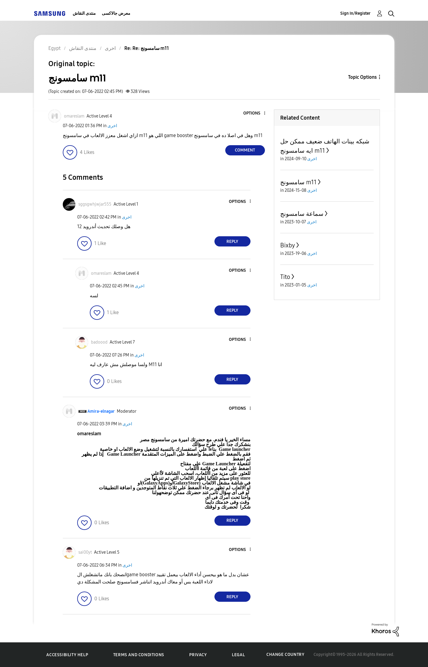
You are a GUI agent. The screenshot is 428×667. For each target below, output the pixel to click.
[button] (254, 113)
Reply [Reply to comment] (232, 241)
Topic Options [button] (362, 77)
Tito (285, 276)
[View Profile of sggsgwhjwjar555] (94, 204)
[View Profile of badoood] (99, 342)
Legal (238, 654)
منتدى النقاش (84, 13)
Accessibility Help (67, 654)
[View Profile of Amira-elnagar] (101, 411)
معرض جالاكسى (116, 13)
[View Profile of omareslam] (74, 116)
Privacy (198, 654)
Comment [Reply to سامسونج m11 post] (245, 150)
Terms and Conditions (138, 654)
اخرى (112, 125)
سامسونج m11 (298, 182)
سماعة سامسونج (301, 213)
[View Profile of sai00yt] (85, 552)
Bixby (287, 245)
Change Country (285, 654)
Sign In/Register (355, 13)
